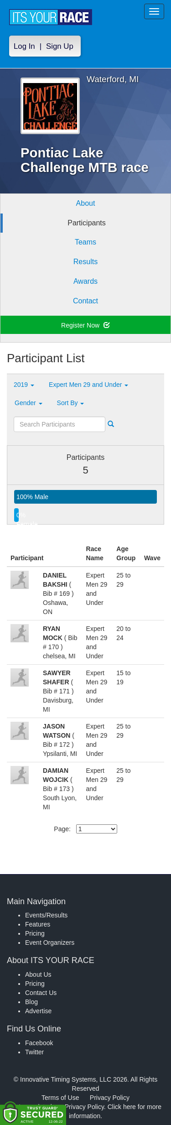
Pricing (35, 933)
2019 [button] (24, 384)
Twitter (34, 1052)
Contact (85, 301)
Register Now (85, 325)
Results (85, 262)
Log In (24, 46)
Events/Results (46, 915)
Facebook (39, 1043)
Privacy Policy (110, 1097)
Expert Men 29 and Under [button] (88, 384)
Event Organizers (49, 942)
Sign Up (59, 46)
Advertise (38, 1011)
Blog (31, 1001)
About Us (38, 974)
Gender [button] (28, 402)
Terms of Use (60, 1097)
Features (37, 924)
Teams (85, 242)
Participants (86, 223)
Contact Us (41, 992)
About (85, 203)
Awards (85, 281)
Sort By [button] (70, 402)
